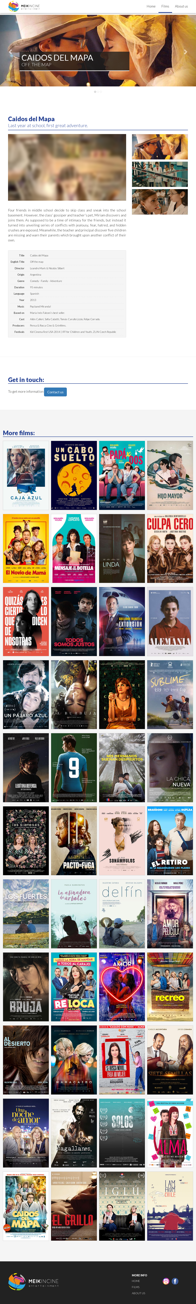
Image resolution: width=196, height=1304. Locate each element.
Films (165, 6)
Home (151, 6)
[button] (10, 50)
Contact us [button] (55, 392)
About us (181, 6)
